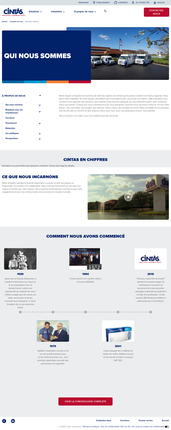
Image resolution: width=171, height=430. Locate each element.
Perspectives (11, 138)
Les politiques (12, 133)
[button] (34, 12)
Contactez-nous (156, 12)
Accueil (4, 21)
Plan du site (125, 426)
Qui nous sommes (14, 104)
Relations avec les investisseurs (14, 111)
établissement (103, 2)
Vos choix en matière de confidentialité (150, 426)
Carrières (123, 2)
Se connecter (142, 2)
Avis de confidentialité (110, 426)
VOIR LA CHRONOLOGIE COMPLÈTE (85, 401)
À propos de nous (16, 21)
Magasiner (84, 2)
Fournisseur (11, 122)
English (161, 2)
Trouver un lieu (145, 420)
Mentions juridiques (91, 426)
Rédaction (10, 128)
